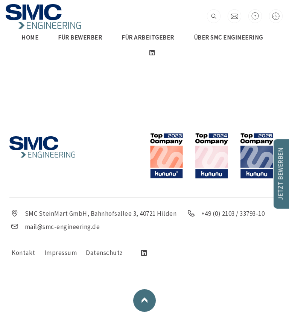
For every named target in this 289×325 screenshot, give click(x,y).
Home (29, 37)
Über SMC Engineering (228, 37)
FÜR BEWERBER (80, 37)
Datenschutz (104, 253)
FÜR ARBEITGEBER (148, 37)
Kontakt (23, 253)
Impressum (60, 253)
